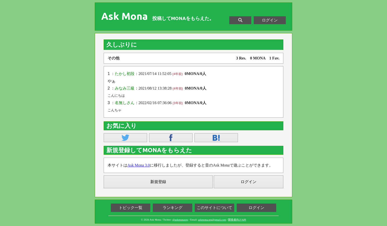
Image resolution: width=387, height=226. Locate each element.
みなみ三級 (125, 88)
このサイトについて (214, 208)
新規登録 (158, 182)
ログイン (270, 20)
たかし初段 (125, 74)
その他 (113, 58)
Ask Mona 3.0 (138, 165)
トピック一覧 (130, 208)
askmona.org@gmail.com (212, 219)
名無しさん (125, 103)
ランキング (172, 208)
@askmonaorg (180, 219)
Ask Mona (124, 16)
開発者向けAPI (237, 219)
